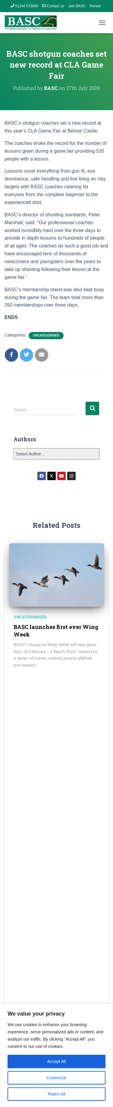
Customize (56, 1077)
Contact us (53, 6)
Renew (95, 6)
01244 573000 (24, 6)
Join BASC (77, 6)
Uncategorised (46, 335)
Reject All (56, 1094)
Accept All (56, 1061)
